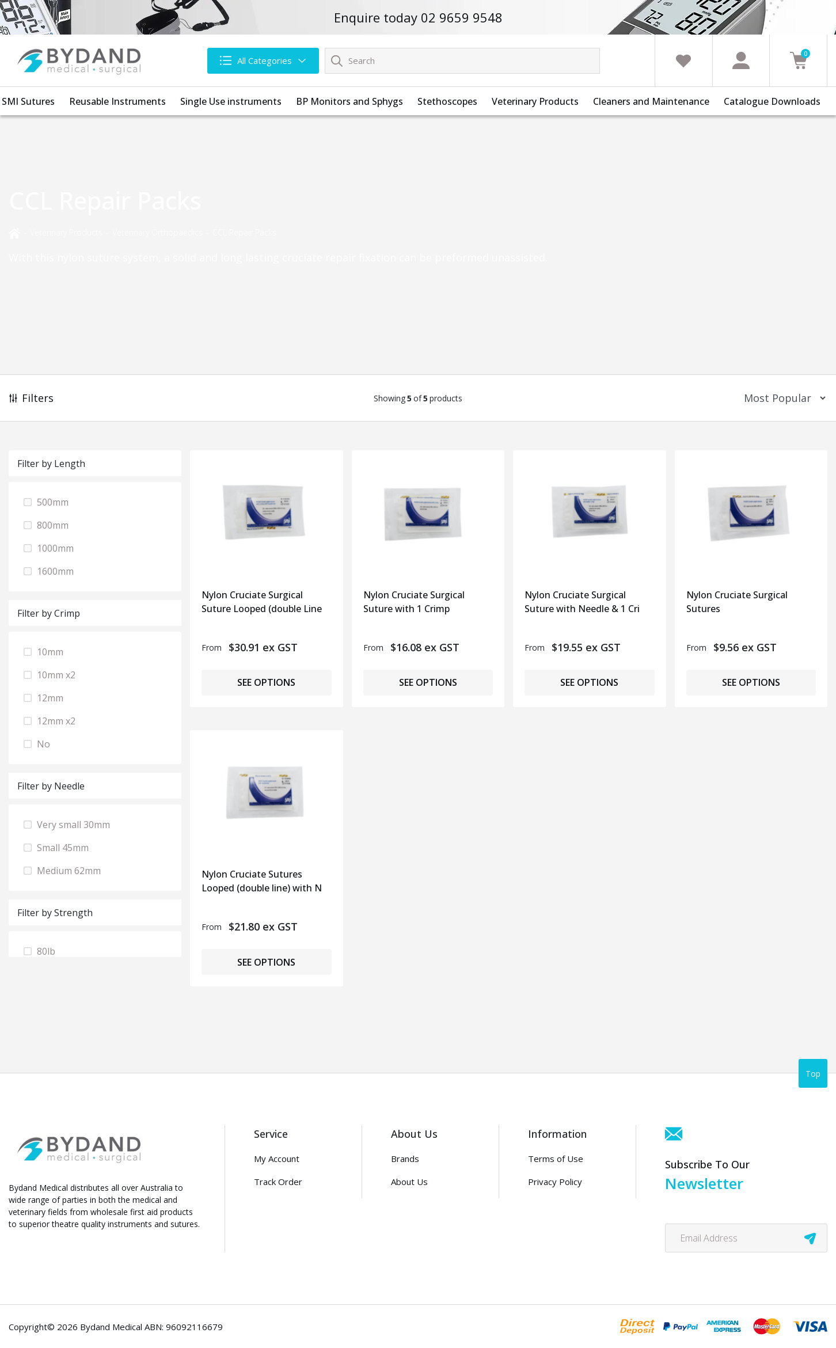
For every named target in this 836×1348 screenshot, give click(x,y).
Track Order (278, 1181)
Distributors (415, 1227)
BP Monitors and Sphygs (349, 101)
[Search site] (337, 60)
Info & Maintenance (292, 1204)
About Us (409, 1181)
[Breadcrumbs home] (14, 232)
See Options (266, 682)
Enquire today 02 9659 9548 (418, 17)
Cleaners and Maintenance (651, 101)
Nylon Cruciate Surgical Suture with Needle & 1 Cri (582, 601)
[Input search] (462, 61)
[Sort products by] (781, 398)
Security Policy (556, 1227)
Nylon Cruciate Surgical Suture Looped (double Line (262, 601)
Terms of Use (555, 1158)
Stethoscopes (447, 101)
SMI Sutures (28, 101)
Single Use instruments (231, 101)
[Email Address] (746, 1238)
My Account (276, 1158)
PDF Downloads (559, 1204)
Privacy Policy (555, 1181)
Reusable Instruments (117, 101)
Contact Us (413, 1204)
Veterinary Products (535, 101)
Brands (405, 1158)
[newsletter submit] (810, 1238)
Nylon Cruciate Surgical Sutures (737, 601)
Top (812, 1073)
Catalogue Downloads (772, 101)
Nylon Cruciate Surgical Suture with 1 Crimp (414, 601)
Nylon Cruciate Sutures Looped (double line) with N (262, 881)
